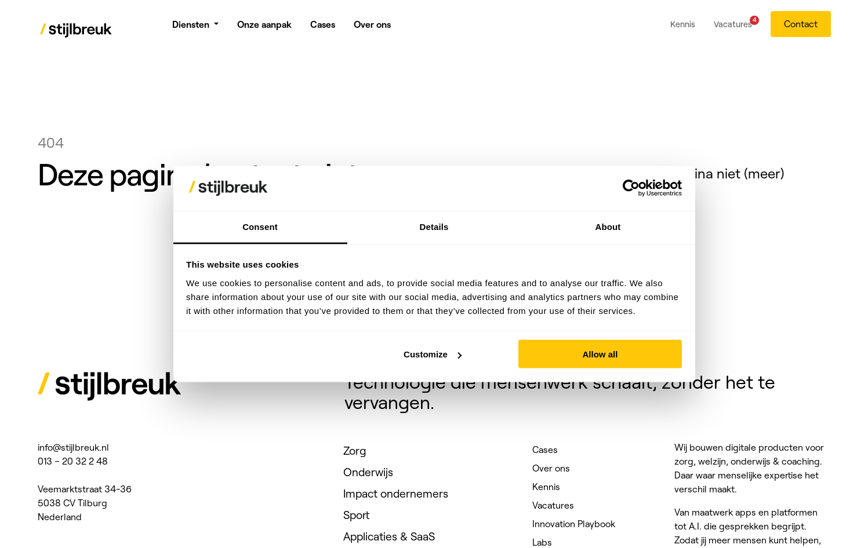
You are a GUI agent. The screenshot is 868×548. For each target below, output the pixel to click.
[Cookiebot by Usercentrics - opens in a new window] (631, 188)
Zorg (354, 451)
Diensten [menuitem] (190, 29)
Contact (801, 28)
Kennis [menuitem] (682, 29)
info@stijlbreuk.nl (73, 447)
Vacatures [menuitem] (733, 27)
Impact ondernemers (395, 493)
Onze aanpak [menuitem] (264, 29)
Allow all (600, 354)
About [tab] (608, 226)
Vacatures (553, 505)
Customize (433, 354)
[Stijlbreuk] (76, 32)
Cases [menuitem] (322, 29)
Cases (545, 449)
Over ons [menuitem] (372, 29)
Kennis (546, 486)
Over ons (551, 468)
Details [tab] (434, 226)
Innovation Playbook (573, 523)
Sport (356, 515)
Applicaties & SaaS (389, 536)
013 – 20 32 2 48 (73, 461)
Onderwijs (368, 472)
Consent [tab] (260, 226)
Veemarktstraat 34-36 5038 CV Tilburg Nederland (85, 503)
